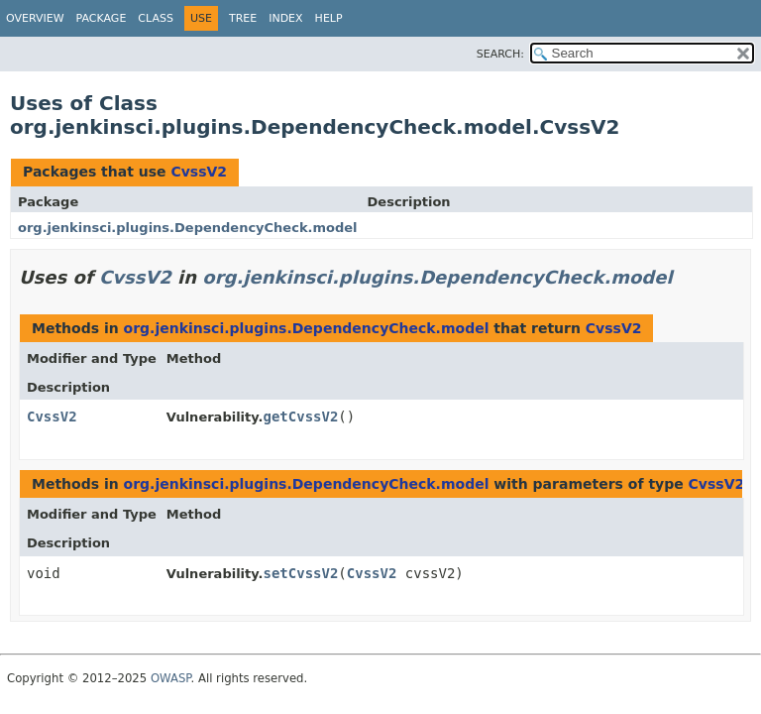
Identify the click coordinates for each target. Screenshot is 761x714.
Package (101, 18)
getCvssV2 (300, 416)
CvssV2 (198, 171)
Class (155, 18)
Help (329, 18)
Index (285, 18)
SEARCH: (500, 54)
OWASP (171, 678)
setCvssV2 (300, 573)
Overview (35, 18)
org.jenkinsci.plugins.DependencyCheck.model (188, 227)
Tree (243, 18)
